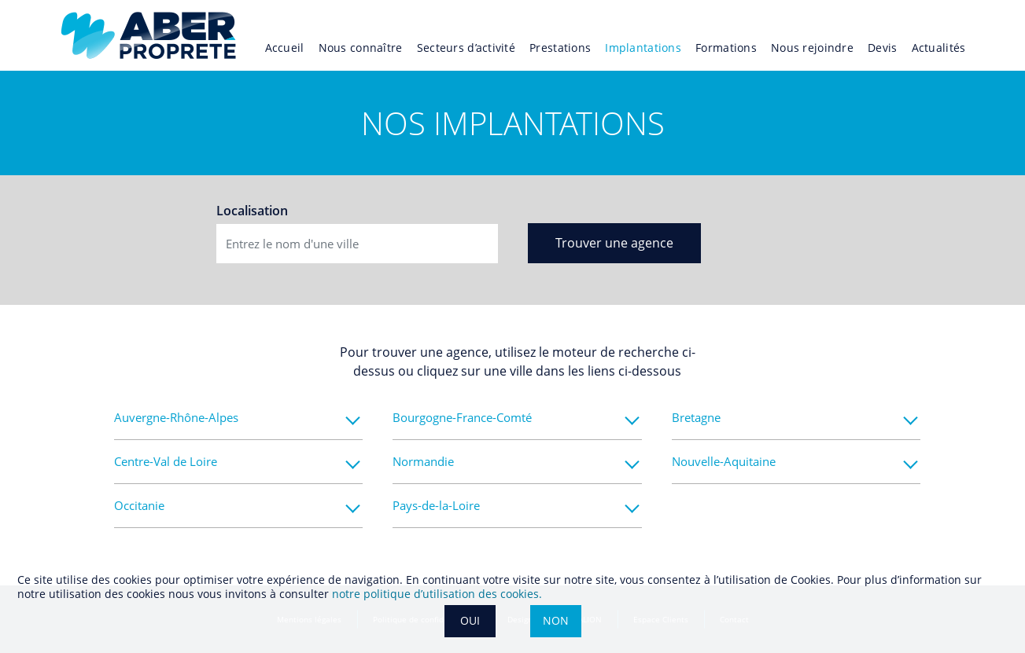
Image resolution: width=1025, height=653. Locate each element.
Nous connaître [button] (361, 47)
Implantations (643, 47)
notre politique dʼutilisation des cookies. (437, 593)
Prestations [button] (560, 47)
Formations (726, 47)
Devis (882, 47)
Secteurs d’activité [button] (466, 47)
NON (556, 620)
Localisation (252, 210)
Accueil (284, 47)
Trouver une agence (614, 242)
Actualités (939, 47)
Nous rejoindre (812, 47)
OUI (470, 620)
